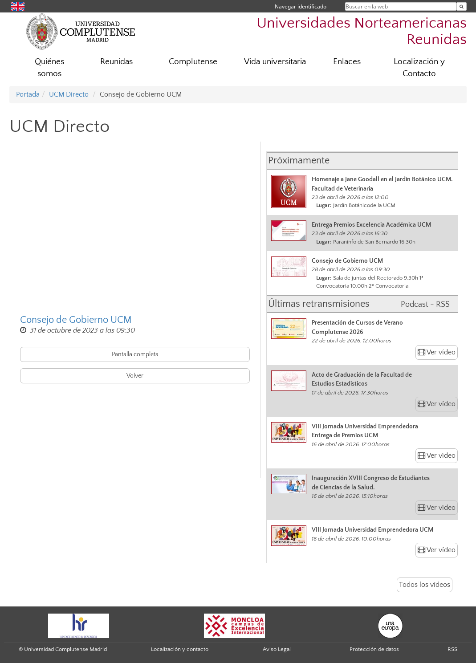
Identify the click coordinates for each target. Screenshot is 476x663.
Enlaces (347, 61)
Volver (134, 375)
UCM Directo (69, 94)
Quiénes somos (49, 67)
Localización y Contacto (419, 67)
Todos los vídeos (424, 585)
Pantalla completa (135, 354)
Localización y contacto (179, 649)
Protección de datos (374, 649)
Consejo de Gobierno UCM (76, 319)
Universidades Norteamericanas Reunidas (361, 31)
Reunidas (116, 61)
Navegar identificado (300, 6)
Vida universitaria (275, 61)
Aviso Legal (277, 649)
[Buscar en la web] (461, 6)
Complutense (193, 61)
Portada (28, 94)
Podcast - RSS (425, 304)
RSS (452, 649)
